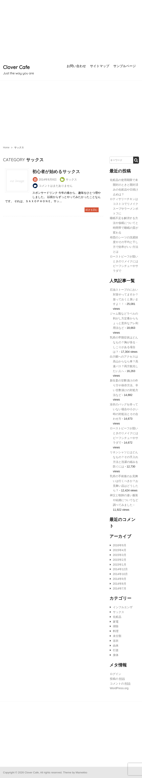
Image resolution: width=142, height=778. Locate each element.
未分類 (117, 636)
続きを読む (92, 209)
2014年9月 (119, 578)
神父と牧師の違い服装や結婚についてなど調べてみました (124, 500)
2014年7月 (119, 588)
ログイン (115, 673)
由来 (116, 645)
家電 (116, 621)
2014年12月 (120, 569)
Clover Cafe (16, 67)
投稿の (117, 678)
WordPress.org (119, 688)
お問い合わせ (76, 66)
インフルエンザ (123, 607)
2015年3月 (119, 555)
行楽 (116, 650)
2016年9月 (119, 545)
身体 (116, 655)
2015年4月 (119, 550)
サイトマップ (99, 66)
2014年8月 (119, 583)
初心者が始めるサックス (56, 171)
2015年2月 (119, 559)
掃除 (116, 626)
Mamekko (81, 772)
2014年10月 (120, 574)
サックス (118, 612)
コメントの (120, 683)
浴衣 (116, 640)
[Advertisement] (71, 30)
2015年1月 (119, 564)
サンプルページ (124, 66)
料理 (116, 631)
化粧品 (117, 616)
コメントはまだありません (56, 185)
